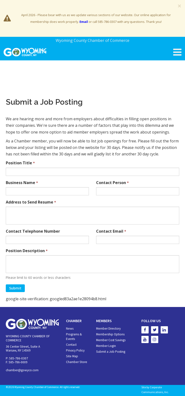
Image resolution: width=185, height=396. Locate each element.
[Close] (179, 5)
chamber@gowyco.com (22, 370)
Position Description (26, 250)
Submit (15, 288)
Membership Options (110, 334)
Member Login (106, 346)
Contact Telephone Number (33, 231)
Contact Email (111, 231)
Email (83, 21)
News (69, 328)
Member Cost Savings (111, 340)
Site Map (72, 356)
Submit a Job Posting (110, 352)
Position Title (20, 163)
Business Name (22, 182)
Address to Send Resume (31, 202)
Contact (71, 345)
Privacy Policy (75, 350)
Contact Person (112, 182)
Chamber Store (76, 362)
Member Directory (108, 328)
